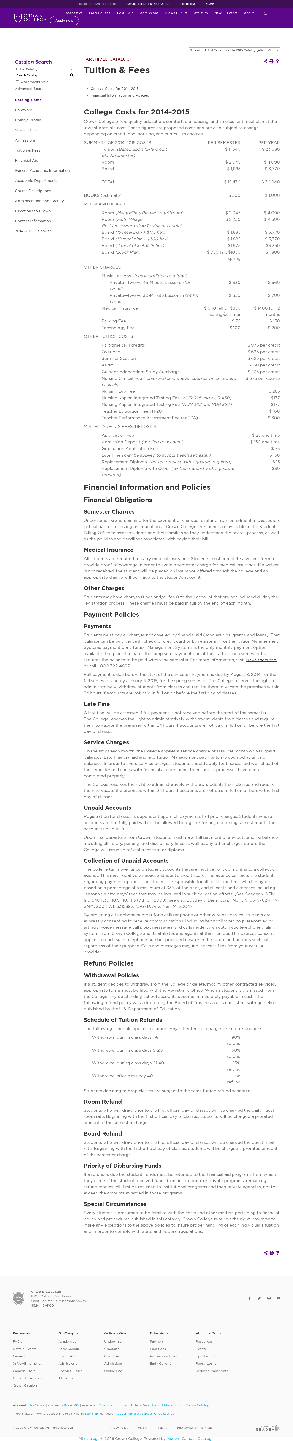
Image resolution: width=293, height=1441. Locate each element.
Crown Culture (176, 13)
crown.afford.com (261, 660)
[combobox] (234, 50)
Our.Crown (36, 1405)
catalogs (91, 1439)
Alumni (211, 4)
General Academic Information (42, 170)
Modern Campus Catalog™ (190, 1439)
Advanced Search (30, 89)
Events (201, 1349)
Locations (158, 1349)
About (249, 13)
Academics (74, 13)
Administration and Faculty (39, 201)
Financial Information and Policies (120, 95)
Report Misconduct (167, 1405)
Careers (19, 1356)
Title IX (162, 1427)
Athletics (201, 13)
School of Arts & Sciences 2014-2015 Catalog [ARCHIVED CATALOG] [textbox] (235, 50)
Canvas (54, 1405)
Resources (204, 1341)
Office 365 (70, 1405)
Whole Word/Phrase (34, 82)
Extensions (188, 4)
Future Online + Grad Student (148, 4)
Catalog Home (28, 100)
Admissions (149, 13)
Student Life (26, 130)
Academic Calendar (97, 1405)
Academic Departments (36, 181)
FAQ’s (17, 1341)
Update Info (205, 1356)
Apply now (64, 20)
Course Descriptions (33, 191)
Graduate (111, 1349)
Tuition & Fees (27, 150)
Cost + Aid (125, 13)
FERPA (142, 1427)
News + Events (226, 13)
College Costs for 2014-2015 (115, 89)
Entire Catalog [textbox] (27, 69)
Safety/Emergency (28, 1363)
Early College (100, 13)
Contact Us (166, 1413)
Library (121, 1405)
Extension (91, 1413)
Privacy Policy (118, 1427)
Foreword (24, 110)
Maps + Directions (27, 1378)
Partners (157, 1341)
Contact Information (33, 221)
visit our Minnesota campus (133, 1413)
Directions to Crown (33, 211)
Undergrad (113, 1341)
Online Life (113, 1371)
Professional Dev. (163, 1356)
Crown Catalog (25, 1385)
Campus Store (24, 1371)
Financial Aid (26, 160)
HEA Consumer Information (195, 1427)
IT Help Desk (139, 1405)
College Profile (28, 120)
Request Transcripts (212, 1371)
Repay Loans (206, 1363)
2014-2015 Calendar (33, 231)
